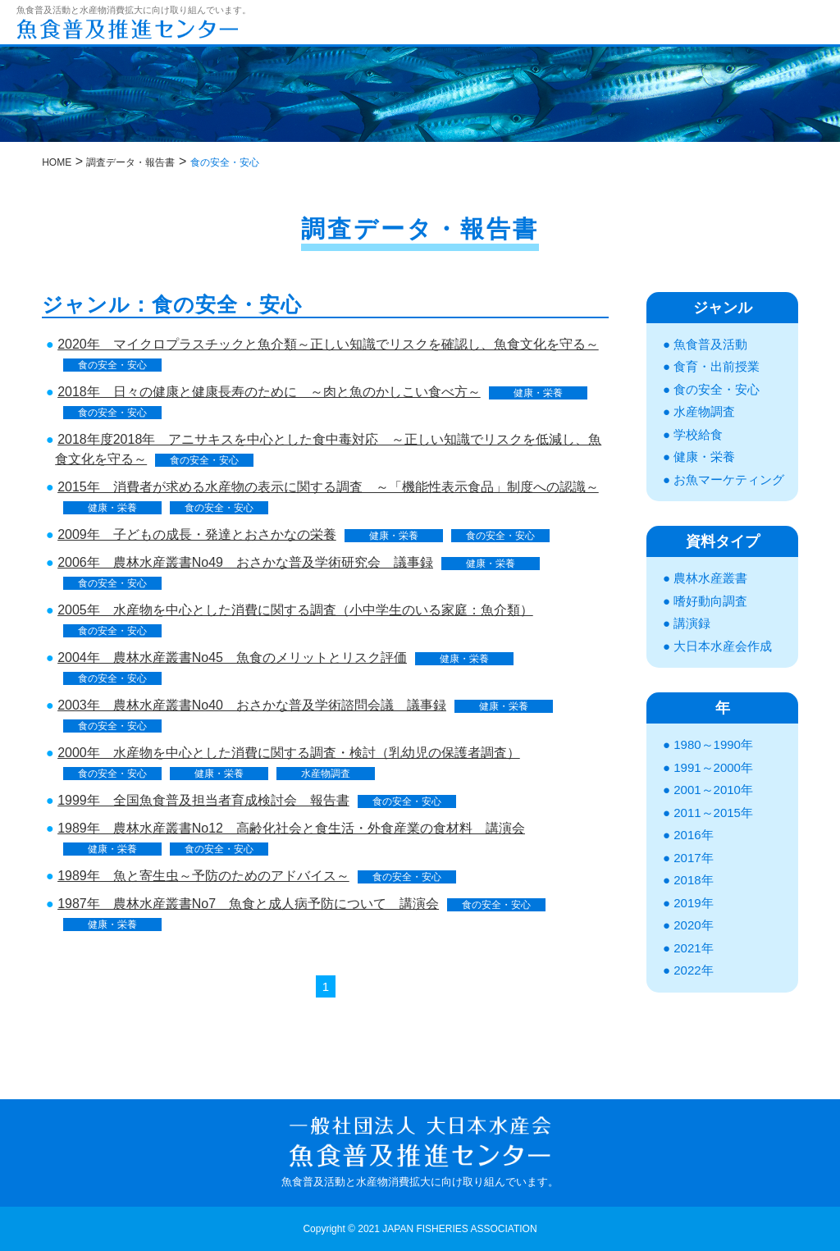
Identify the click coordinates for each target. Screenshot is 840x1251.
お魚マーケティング (728, 479)
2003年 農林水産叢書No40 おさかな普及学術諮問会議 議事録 (251, 705)
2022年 (693, 970)
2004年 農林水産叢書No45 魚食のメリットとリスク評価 (232, 657)
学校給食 (698, 434)
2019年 (693, 903)
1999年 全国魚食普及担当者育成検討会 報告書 (203, 800)
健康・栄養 (538, 393)
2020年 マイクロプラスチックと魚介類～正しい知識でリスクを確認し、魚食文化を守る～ (328, 344)
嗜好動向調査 (710, 601)
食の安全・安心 (112, 365)
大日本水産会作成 (722, 646)
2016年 (693, 835)
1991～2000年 (713, 767)
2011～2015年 (713, 813)
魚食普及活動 (710, 344)
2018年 (693, 880)
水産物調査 (325, 773)
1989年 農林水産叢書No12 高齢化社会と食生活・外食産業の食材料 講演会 (291, 828)
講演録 (691, 623)
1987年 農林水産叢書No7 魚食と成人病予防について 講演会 (248, 904)
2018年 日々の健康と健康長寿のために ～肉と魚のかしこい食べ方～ (269, 392)
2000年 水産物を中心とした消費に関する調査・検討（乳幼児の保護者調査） (288, 753)
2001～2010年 (713, 790)
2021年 (693, 948)
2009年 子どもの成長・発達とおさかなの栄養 (196, 534)
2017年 (693, 858)
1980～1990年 (713, 744)
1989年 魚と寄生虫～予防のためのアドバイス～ (203, 876)
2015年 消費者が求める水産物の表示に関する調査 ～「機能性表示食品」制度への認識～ (328, 487)
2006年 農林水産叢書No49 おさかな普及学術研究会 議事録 (245, 562)
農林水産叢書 (710, 578)
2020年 (693, 925)
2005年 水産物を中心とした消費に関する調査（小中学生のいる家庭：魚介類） (295, 610)
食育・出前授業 (716, 366)
